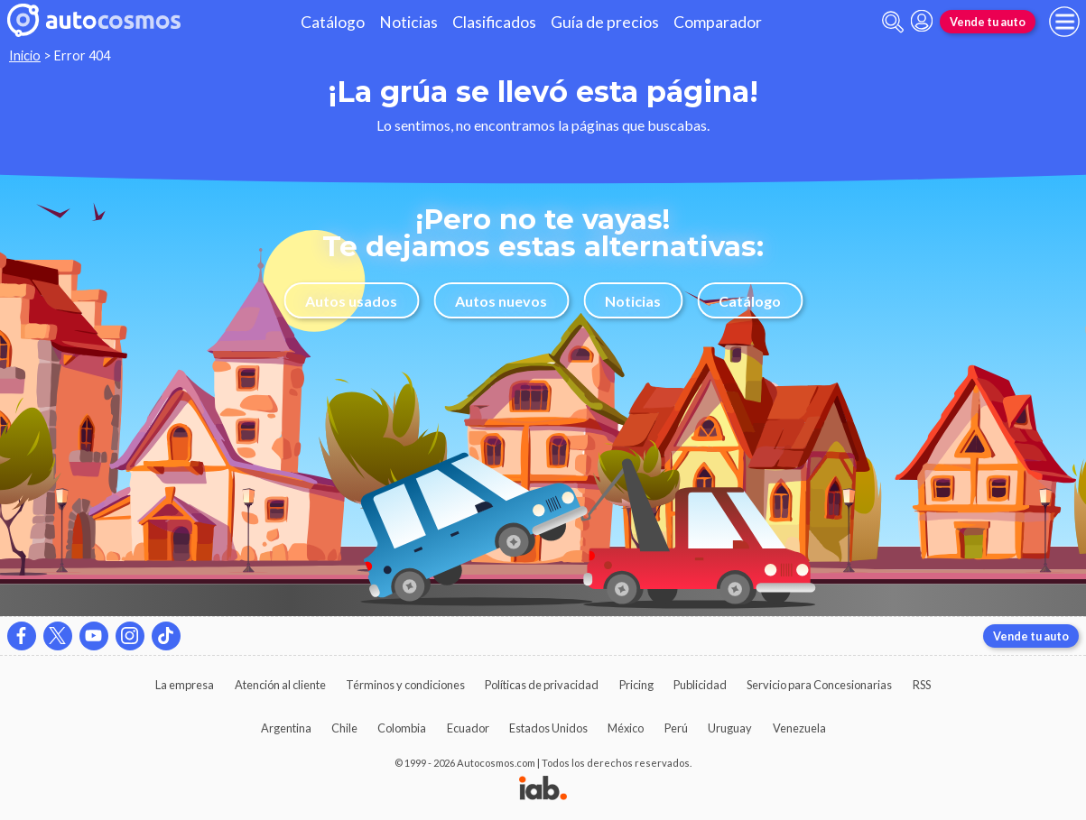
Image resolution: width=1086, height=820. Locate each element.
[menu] (1064, 21)
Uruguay (730, 728)
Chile (344, 728)
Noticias (408, 22)
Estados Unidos (548, 728)
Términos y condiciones (405, 684)
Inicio (25, 55)
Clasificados (494, 22)
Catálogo (333, 22)
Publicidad (700, 684)
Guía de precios (605, 22)
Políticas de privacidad (542, 684)
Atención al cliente (280, 684)
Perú (676, 728)
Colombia (401, 728)
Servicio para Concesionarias (819, 684)
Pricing (636, 684)
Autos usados (351, 300)
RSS (922, 684)
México (626, 728)
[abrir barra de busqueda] (893, 22)
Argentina (286, 728)
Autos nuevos (501, 300)
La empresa (184, 684)
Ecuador (468, 728)
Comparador (717, 22)
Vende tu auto (988, 21)
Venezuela (799, 728)
